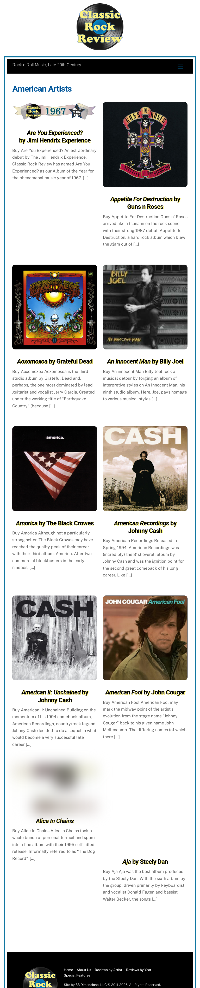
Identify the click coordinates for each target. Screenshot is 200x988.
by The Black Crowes (55, 523)
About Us (84, 970)
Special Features (77, 975)
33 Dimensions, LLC (91, 985)
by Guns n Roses (145, 202)
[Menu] (180, 66)
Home (68, 970)
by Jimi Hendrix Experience (55, 136)
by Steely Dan (145, 861)
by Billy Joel (145, 361)
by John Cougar (145, 692)
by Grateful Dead (54, 361)
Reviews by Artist (108, 970)
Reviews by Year (138, 970)
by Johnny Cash (145, 527)
